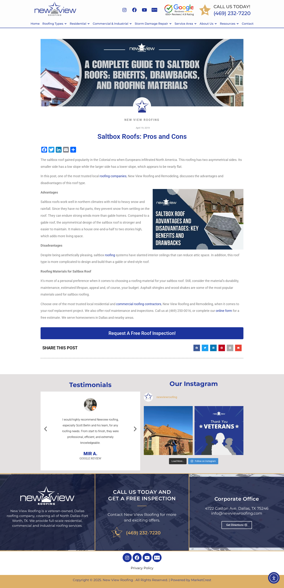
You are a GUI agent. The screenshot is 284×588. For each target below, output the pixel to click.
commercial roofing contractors (138, 304)
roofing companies (113, 176)
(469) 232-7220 (143, 532)
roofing (110, 255)
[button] (196, 348)
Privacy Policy (142, 568)
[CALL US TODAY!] (205, 10)
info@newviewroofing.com (236, 513)
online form (224, 311)
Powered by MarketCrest (191, 580)
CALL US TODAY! (232, 6)
